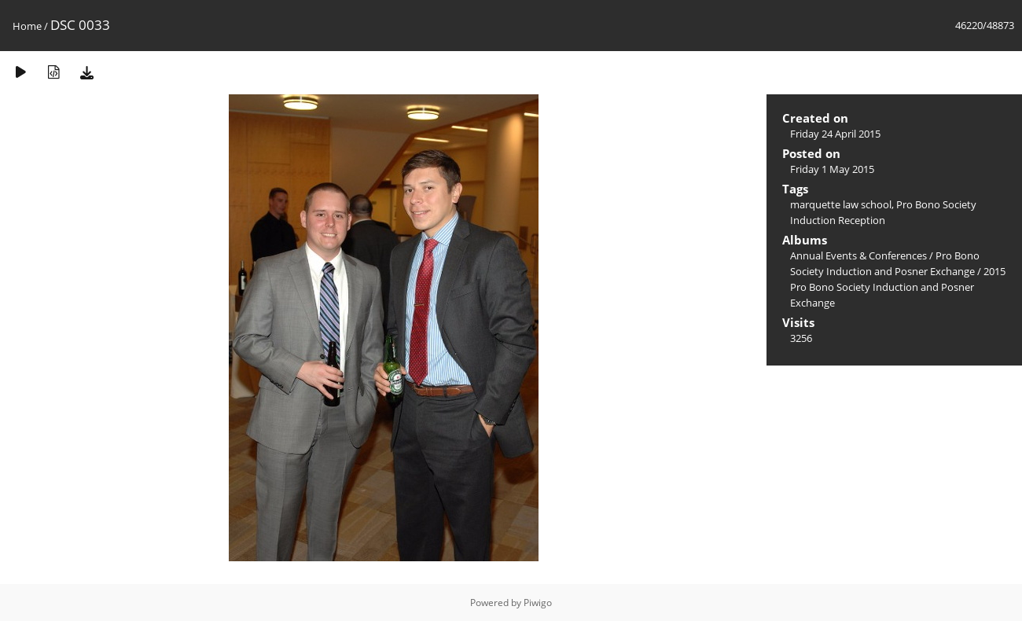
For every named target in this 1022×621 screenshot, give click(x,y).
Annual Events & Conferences (858, 255)
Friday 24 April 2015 (835, 134)
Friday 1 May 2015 (832, 169)
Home (27, 26)
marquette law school (840, 204)
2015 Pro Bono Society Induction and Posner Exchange (897, 287)
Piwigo (538, 602)
